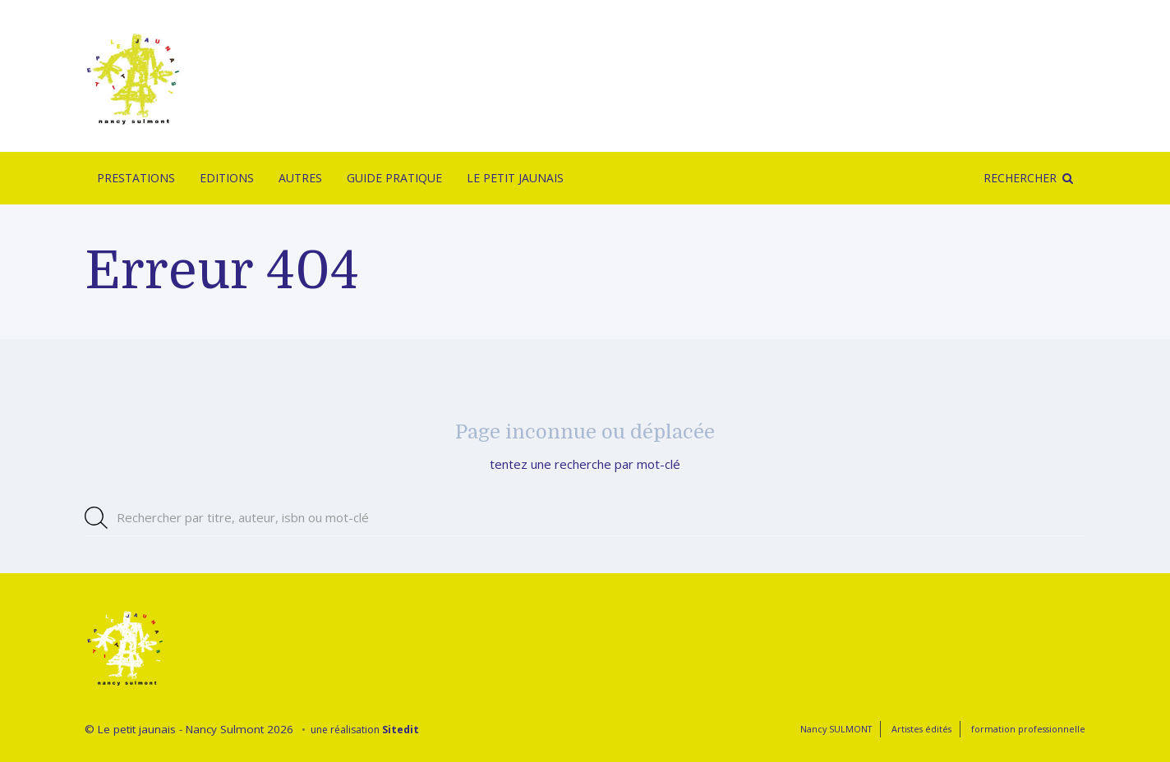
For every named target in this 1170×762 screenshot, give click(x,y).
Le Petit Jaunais (515, 178)
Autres (300, 178)
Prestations (136, 178)
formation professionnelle (1028, 729)
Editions (227, 178)
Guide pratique (394, 178)
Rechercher (1020, 178)
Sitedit (400, 730)
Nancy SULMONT (836, 729)
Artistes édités (921, 729)
